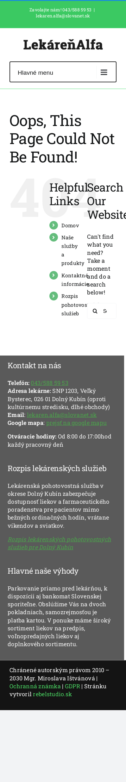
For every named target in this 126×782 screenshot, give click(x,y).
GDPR (72, 686)
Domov (70, 225)
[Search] (95, 311)
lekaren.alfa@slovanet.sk (63, 16)
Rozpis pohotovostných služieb (81, 304)
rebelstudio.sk (52, 694)
